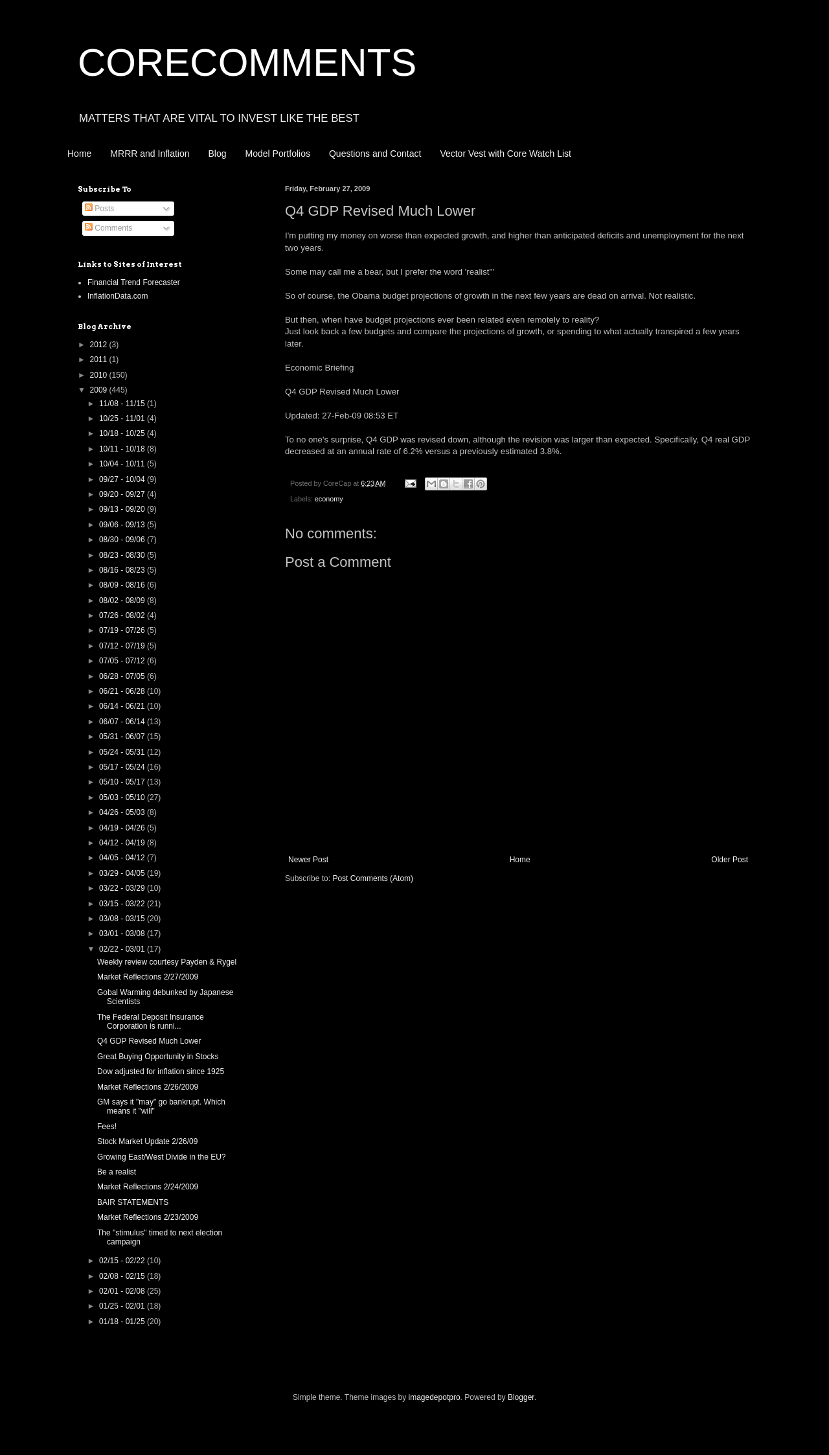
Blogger (521, 1397)
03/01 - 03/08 (123, 933)
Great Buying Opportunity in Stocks (157, 1056)
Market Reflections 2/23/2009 (147, 1217)
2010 (99, 375)
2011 (99, 359)
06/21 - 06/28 (123, 691)
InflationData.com (117, 296)
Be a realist (116, 1171)
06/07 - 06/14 (123, 721)
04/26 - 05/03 (123, 812)
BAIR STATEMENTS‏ (132, 1202)
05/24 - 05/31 (123, 752)
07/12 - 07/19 (123, 645)
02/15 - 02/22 (123, 1260)
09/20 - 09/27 (123, 494)
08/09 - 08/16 (123, 585)
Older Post (729, 859)
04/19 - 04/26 (123, 827)
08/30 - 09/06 (123, 539)
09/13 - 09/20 (123, 509)
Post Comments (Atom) (372, 878)
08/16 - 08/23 (123, 570)
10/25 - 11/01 (123, 418)
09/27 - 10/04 (123, 479)
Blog (218, 153)
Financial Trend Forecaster (133, 282)
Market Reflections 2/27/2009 (147, 976)
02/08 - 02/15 (123, 1276)
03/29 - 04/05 (123, 873)
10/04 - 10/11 (123, 463)
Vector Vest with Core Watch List (505, 153)
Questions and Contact (375, 153)
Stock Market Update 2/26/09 (147, 1141)
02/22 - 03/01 (123, 949)
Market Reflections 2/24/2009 (147, 1186)
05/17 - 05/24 (123, 767)
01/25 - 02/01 (123, 1306)
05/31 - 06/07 (123, 736)
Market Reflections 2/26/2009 (147, 1087)
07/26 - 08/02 (123, 615)
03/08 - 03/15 (123, 918)
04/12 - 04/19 (123, 842)
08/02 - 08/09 (123, 600)
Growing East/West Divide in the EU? (161, 1157)
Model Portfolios (277, 153)
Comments (108, 228)
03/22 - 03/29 (123, 888)
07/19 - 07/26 (123, 630)
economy (329, 499)
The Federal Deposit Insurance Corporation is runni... (150, 1022)
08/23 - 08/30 (123, 555)
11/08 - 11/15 (123, 403)
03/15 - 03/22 (123, 903)
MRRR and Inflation (149, 153)
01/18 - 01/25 (123, 1321)
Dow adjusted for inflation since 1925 (160, 1071)
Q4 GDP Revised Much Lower (149, 1041)
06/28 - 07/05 (123, 676)
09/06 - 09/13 (123, 524)
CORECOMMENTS (247, 62)
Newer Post (308, 859)
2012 (99, 344)
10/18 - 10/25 (123, 433)
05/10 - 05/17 (123, 781)
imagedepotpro (434, 1397)
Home (79, 153)
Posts (99, 208)
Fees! (107, 1126)
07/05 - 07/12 (123, 660)
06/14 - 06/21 (123, 706)
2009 (99, 390)
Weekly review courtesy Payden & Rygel (166, 962)
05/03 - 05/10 (123, 797)
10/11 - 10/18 (123, 448)
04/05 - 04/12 (123, 857)
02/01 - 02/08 (123, 1291)
